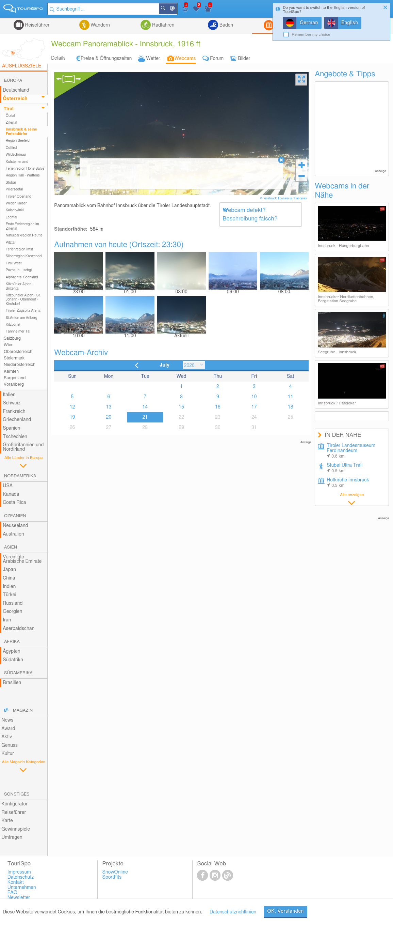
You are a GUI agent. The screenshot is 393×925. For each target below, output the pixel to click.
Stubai (11, 182)
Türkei (9, 594)
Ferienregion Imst (19, 249)
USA (8, 485)
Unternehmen (21, 887)
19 (72, 417)
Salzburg (12, 338)
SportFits (112, 877)
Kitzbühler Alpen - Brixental (20, 286)
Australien (13, 534)
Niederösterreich (19, 365)
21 (145, 417)
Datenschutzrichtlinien (233, 912)
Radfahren (162, 25)
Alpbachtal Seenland (22, 277)
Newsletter (18, 897)
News (7, 720)
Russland (12, 603)
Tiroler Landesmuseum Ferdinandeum (351, 451)
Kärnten (11, 371)
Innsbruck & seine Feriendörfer (21, 131)
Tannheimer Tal (18, 331)
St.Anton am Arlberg (21, 318)
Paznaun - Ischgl (19, 270)
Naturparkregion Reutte (24, 235)
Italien (9, 394)
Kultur (7, 753)
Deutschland (16, 90)
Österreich (15, 98)
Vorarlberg (14, 384)
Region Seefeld (18, 140)
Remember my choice (311, 34)
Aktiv (6, 737)
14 (145, 407)
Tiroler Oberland (18, 196)
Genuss (9, 745)
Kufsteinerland (17, 162)
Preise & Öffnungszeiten (106, 58)
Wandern (99, 25)
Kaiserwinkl (15, 210)
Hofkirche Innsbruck (348, 483)
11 (290, 397)
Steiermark (14, 358)
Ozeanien (15, 516)
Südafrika (13, 660)
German (309, 22)
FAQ (12, 892)
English (349, 22)
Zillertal (11, 122)
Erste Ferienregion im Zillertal (22, 226)
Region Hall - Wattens (23, 175)
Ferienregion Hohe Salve (25, 168)
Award (8, 728)
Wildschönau (16, 154)
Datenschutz (20, 877)
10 (254, 397)
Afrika (12, 641)
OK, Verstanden (285, 911)
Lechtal (11, 217)
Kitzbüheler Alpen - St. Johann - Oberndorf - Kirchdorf (23, 300)
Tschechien (15, 436)
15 (181, 407)
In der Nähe (176, 9)
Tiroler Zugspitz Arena (23, 310)
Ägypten (11, 651)
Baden (225, 25)
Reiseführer (37, 25)
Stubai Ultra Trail (344, 468)
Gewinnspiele (15, 829)
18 (290, 407)
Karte (7, 820)
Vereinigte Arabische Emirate (22, 559)
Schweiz (11, 403)
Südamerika (18, 673)
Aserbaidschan (18, 628)
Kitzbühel (13, 324)
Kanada (11, 494)
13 (109, 407)
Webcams (185, 58)
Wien (9, 345)
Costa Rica (14, 502)
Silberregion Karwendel (24, 256)
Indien (9, 586)
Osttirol (11, 148)
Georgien (12, 611)
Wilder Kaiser (16, 203)
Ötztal (10, 116)
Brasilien (12, 682)
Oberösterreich (18, 352)
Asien (10, 547)
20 (109, 417)
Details (58, 58)
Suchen (167, 8)
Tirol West (14, 263)
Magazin (23, 710)
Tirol (8, 109)
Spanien (11, 428)
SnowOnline (115, 872)
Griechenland (17, 419)
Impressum (19, 872)
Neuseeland (15, 525)
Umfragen (11, 837)
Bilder (244, 58)
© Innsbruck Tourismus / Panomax (284, 198)
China (9, 578)
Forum (217, 58)
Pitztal (11, 242)
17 (254, 407)
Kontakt (15, 882)
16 (217, 407)
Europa (13, 80)
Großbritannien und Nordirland (23, 447)
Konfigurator (14, 804)
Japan (9, 569)
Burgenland (15, 378)
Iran (7, 620)
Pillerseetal (14, 189)
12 (72, 407)
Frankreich (14, 411)
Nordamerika (20, 476)
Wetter (153, 58)
